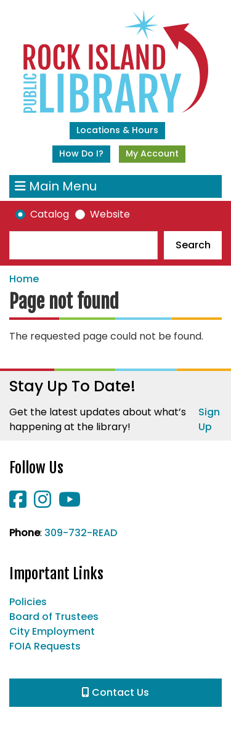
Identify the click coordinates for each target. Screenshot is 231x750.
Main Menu (56, 186)
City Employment (52, 631)
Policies (28, 602)
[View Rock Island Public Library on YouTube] (70, 503)
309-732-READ (80, 533)
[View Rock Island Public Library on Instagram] (44, 503)
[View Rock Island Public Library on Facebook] (19, 503)
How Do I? (81, 153)
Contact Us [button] (115, 692)
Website (110, 214)
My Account (152, 153)
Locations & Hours (117, 130)
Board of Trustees (54, 616)
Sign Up (209, 419)
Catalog (49, 214)
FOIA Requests (45, 646)
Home (24, 279)
